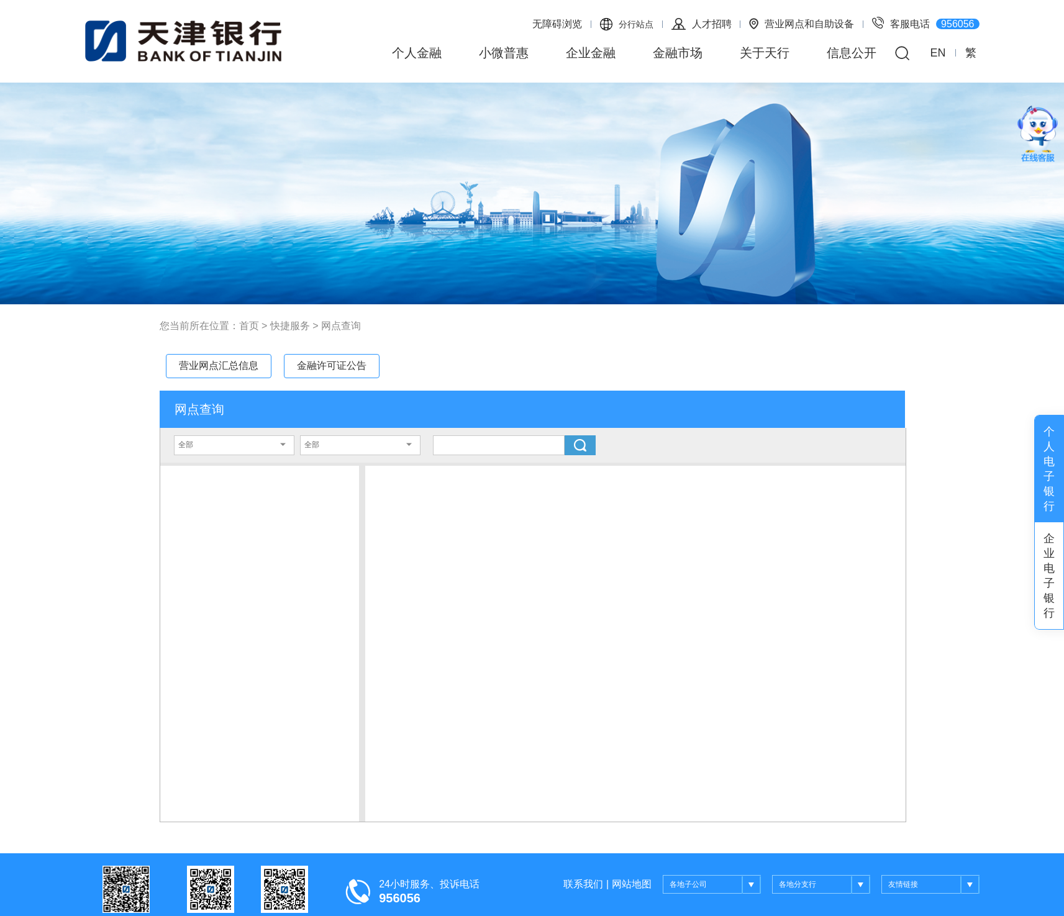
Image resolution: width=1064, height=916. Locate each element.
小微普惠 (504, 53)
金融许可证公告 (331, 365)
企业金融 (591, 53)
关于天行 (764, 53)
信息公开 (851, 53)
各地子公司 (715, 885)
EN (937, 53)
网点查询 (341, 325)
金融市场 (678, 53)
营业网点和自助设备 (801, 23)
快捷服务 (290, 325)
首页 (249, 325)
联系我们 (583, 884)
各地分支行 (824, 885)
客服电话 (925, 23)
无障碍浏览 (557, 24)
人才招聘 (701, 24)
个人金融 (417, 53)
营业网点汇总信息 (218, 365)
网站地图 (632, 884)
